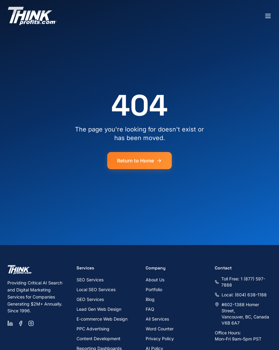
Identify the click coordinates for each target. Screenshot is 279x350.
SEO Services (90, 279)
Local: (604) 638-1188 (241, 294)
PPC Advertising (93, 328)
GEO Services (90, 299)
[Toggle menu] (268, 16)
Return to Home (139, 161)
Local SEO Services (96, 289)
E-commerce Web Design (102, 318)
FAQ (150, 309)
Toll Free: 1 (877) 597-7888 (240, 281)
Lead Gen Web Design (99, 309)
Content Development (98, 338)
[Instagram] (31, 323)
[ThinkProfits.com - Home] (32, 16)
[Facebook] (20, 323)
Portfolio (154, 289)
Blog (150, 299)
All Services (157, 318)
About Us (155, 279)
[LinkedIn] (10, 323)
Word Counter (160, 328)
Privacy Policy (160, 338)
